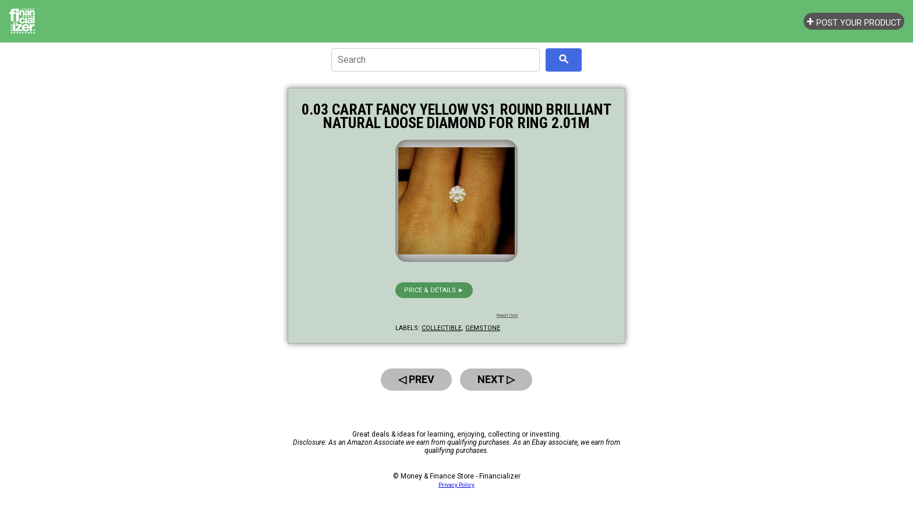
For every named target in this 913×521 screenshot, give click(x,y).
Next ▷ (496, 379)
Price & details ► (434, 290)
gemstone (482, 328)
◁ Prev (416, 379)
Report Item (507, 315)
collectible (442, 328)
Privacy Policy (456, 484)
